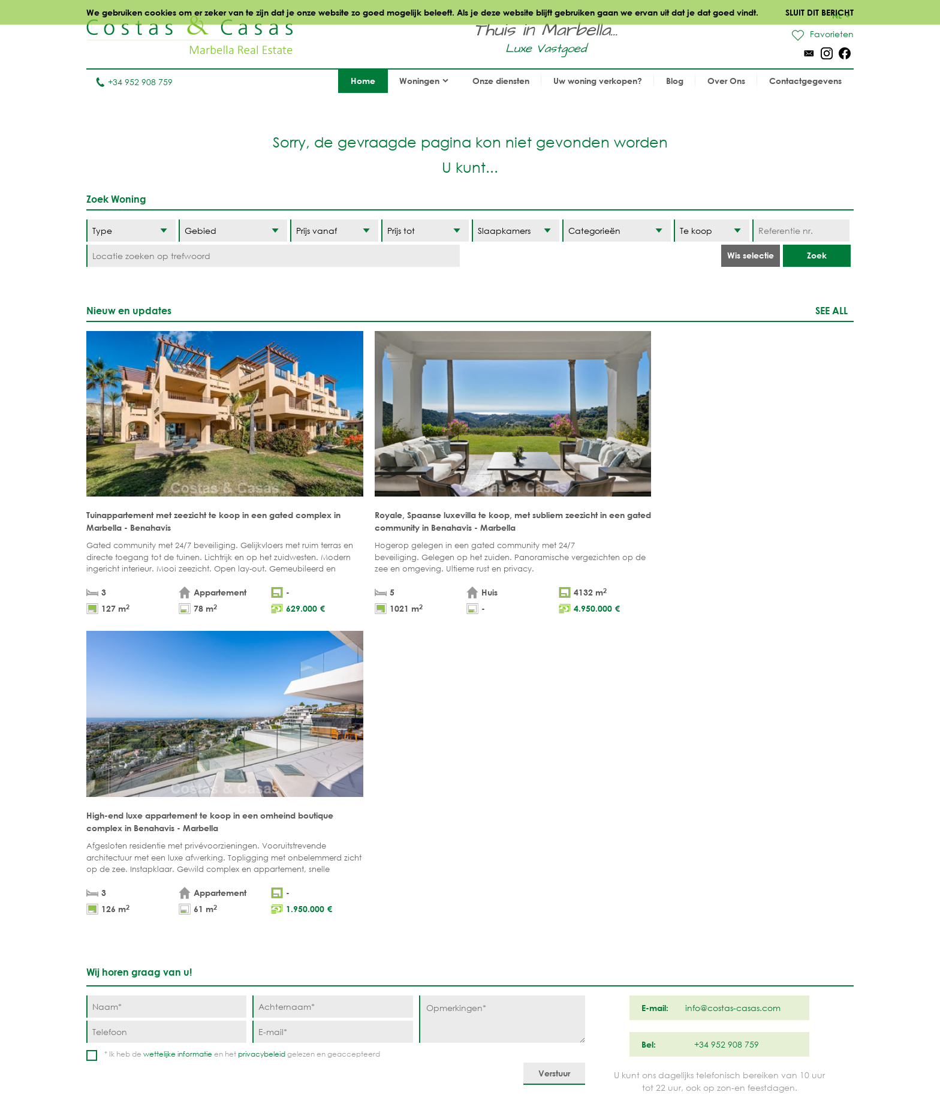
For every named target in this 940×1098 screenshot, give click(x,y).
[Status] (711, 230)
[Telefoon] (166, 714)
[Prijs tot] (425, 230)
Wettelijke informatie (439, 1061)
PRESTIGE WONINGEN (411, 947)
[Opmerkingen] (502, 701)
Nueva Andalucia (528, 892)
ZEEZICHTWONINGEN (409, 892)
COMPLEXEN (297, 929)
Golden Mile (516, 910)
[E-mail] (332, 714)
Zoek (817, 255)
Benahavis (607, 855)
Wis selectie (750, 255)
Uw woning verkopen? (597, 81)
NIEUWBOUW (393, 929)
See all (831, 310)
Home (363, 81)
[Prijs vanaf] (334, 230)
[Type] (131, 230)
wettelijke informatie (177, 736)
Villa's (286, 873)
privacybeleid (261, 736)
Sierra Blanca (520, 929)
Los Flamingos (617, 892)
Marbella (509, 855)
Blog (674, 81)
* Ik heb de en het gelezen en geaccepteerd (242, 736)
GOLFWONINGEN (402, 873)
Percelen (292, 892)
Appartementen (306, 855)
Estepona (605, 911)
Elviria (503, 947)
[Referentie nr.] (800, 230)
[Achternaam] (332, 689)
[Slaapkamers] (515, 230)
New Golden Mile (623, 929)
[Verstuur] (554, 756)
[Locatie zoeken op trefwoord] (273, 256)
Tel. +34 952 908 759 (126, 1021)
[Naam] (166, 689)
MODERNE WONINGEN (413, 910)
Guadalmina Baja (624, 966)
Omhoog (470, 799)
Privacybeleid (521, 1061)
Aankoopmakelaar (315, 947)
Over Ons (726, 81)
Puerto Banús (519, 873)
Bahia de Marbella (530, 966)
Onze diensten (500, 81)
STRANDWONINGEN (406, 855)
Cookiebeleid (588, 1061)
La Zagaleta (611, 873)
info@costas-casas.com (134, 1040)
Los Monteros (616, 947)
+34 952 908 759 (134, 82)
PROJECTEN (296, 910)
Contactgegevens (805, 81)
